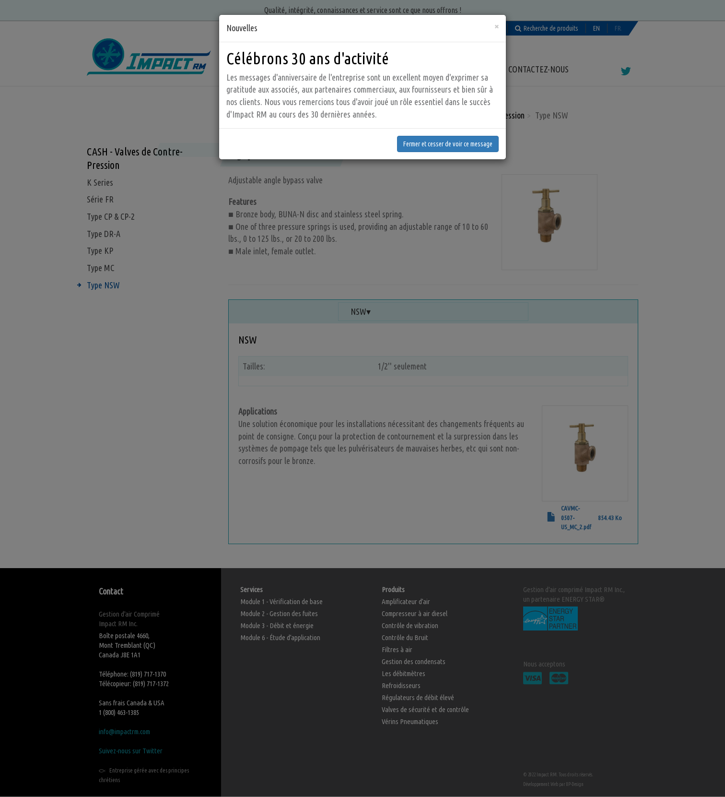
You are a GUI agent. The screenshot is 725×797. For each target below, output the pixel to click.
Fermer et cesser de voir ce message (447, 125)
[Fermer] (496, 7)
